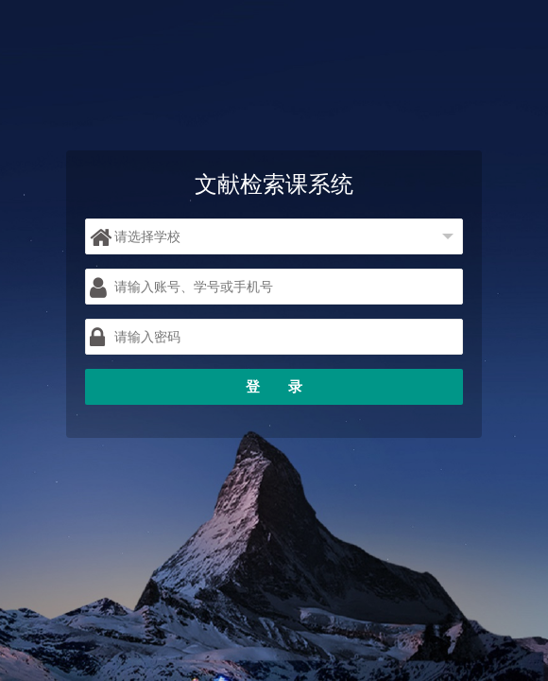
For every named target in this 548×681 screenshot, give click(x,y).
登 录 (274, 386)
